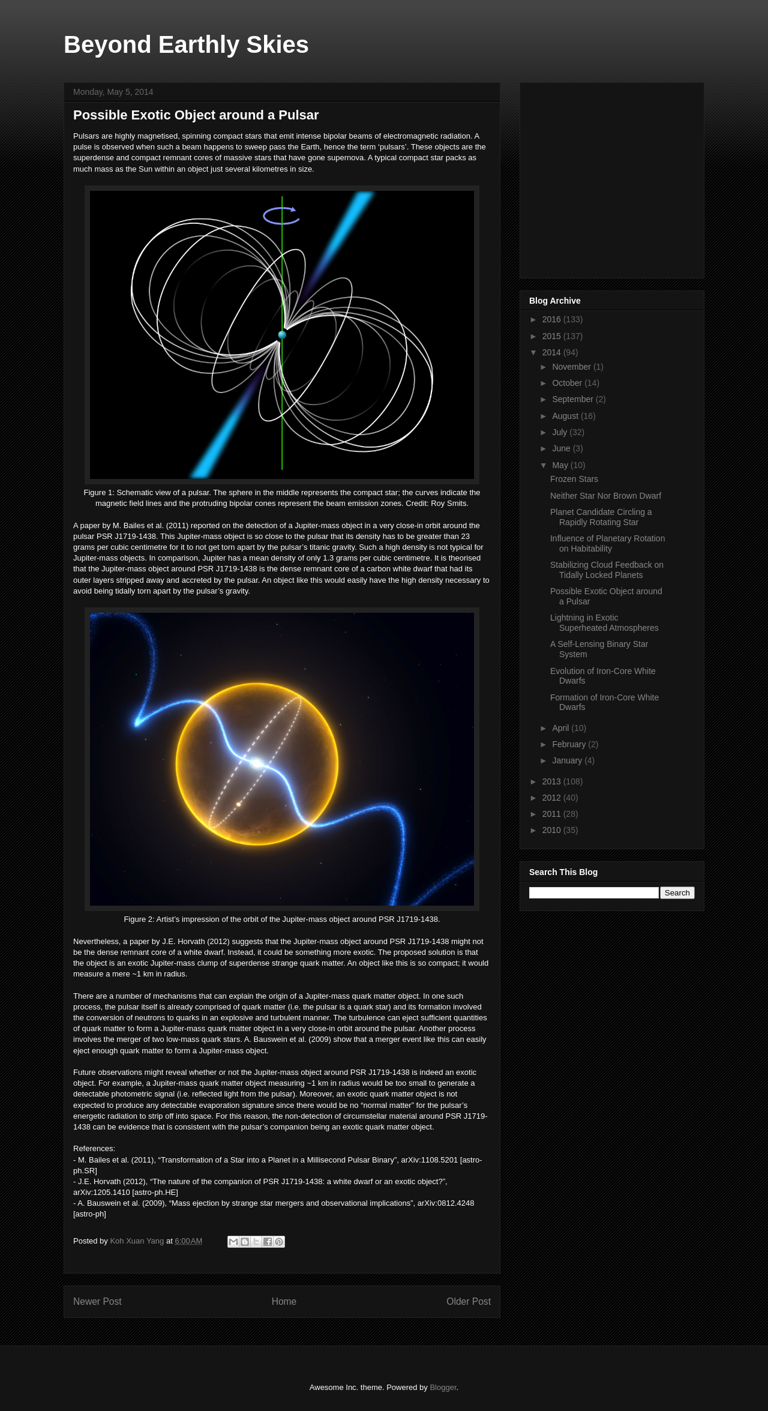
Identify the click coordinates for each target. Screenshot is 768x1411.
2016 (552, 319)
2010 (552, 830)
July (560, 432)
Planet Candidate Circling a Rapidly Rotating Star (601, 517)
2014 (552, 352)
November (572, 367)
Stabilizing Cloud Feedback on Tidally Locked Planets (607, 570)
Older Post (468, 1301)
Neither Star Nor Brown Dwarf (605, 496)
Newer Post (97, 1301)
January (568, 760)
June (562, 448)
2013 (552, 781)
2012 (552, 797)
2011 (552, 814)
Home (284, 1301)
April (561, 728)
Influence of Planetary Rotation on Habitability (607, 543)
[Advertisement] (619, 177)
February (570, 744)
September (573, 399)
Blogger (443, 1387)
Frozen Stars (574, 479)
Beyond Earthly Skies (186, 44)
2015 (552, 336)
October (568, 383)
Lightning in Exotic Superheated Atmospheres (604, 623)
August (566, 416)
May (561, 465)
